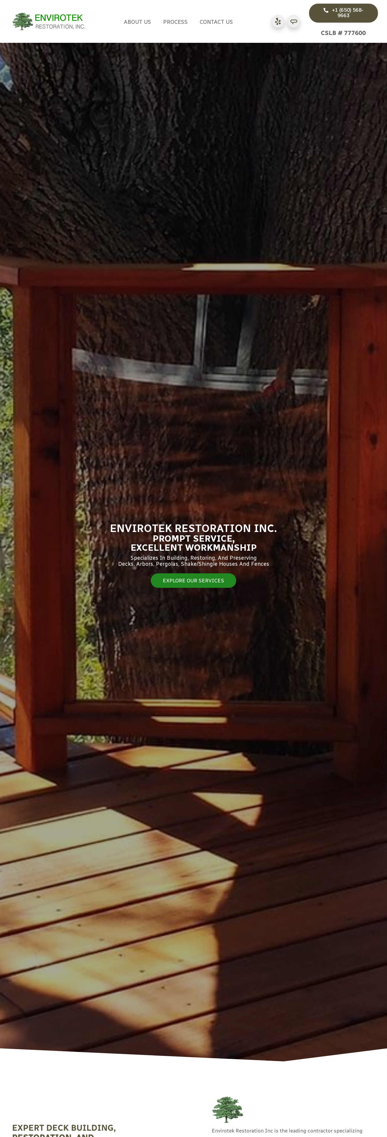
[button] (343, 13)
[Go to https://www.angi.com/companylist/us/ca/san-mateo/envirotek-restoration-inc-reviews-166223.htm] (293, 21)
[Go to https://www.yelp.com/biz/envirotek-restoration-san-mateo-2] (278, 21)
